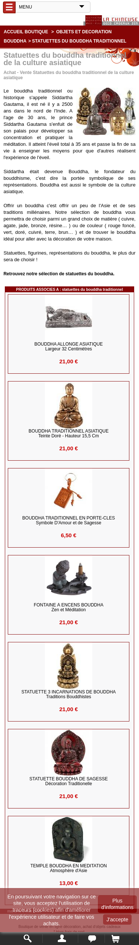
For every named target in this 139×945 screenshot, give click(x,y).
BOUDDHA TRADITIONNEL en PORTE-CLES (68, 520)
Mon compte (60, 938)
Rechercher (28, 938)
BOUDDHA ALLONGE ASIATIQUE (68, 347)
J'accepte (117, 919)
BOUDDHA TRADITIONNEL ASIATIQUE (69, 433)
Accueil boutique (26, 31)
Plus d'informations (117, 904)
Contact (91, 938)
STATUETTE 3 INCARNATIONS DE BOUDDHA (68, 694)
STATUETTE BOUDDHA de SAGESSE (68, 781)
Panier (115, 938)
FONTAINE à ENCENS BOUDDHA (68, 607)
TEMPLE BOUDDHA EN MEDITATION (68, 868)
